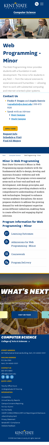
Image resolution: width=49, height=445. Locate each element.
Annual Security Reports (11, 400)
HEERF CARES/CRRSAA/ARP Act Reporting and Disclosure (23, 412)
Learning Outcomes (22, 233)
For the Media (7, 409)
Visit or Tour (24, 314)
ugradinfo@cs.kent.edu (20, 104)
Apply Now (10, 128)
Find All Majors (12, 140)
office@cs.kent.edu (8, 373)
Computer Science (25, 12)
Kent (4, 155)
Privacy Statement (8, 419)
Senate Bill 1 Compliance (11, 422)
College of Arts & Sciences (14, 341)
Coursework (18, 254)
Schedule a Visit (12, 137)
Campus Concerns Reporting (12, 403)
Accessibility (6, 396)
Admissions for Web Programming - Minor (23, 244)
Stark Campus (18, 119)
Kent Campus (18, 115)
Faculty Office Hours (9, 385)
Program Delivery (21, 262)
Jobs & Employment (9, 416)
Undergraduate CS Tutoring (12, 389)
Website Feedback (8, 425)
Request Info (10, 133)
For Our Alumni (7, 406)
